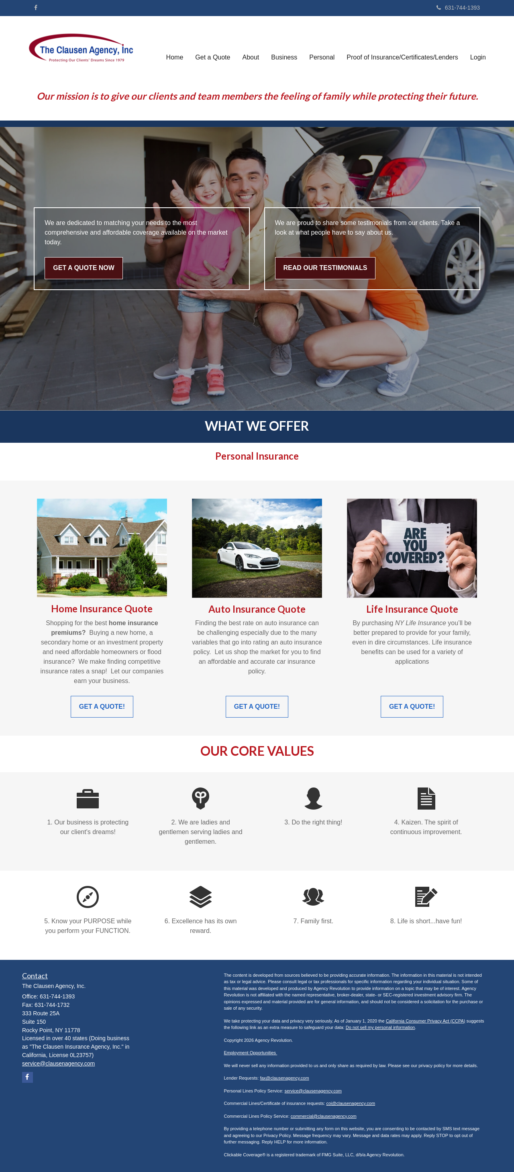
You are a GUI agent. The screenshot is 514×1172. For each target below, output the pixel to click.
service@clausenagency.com (313, 1090)
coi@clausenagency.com (350, 1103)
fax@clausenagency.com (284, 1078)
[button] (212, 49)
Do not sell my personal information (380, 1027)
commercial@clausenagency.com (324, 1116)
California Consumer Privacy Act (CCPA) (425, 1021)
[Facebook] (35, 8)
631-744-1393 (458, 7)
